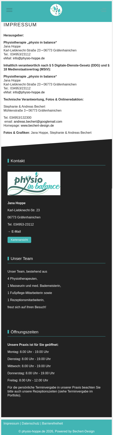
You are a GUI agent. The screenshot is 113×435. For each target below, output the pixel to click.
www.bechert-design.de (37, 125)
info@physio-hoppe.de (29, 58)
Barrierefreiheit (52, 423)
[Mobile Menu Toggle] (9, 10)
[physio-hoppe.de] (56, 10)
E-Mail (16, 231)
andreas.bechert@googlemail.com (38, 121)
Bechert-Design (84, 431)
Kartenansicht (19, 239)
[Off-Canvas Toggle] (103, 10)
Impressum (11, 423)
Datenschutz (31, 423)
